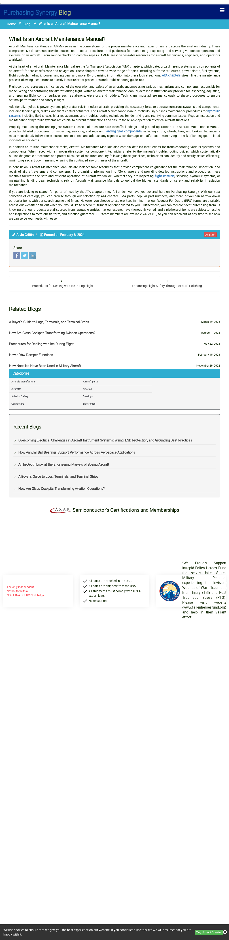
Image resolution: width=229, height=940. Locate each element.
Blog (37, 12)
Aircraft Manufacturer (23, 381)
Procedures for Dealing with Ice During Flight (41, 344)
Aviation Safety (19, 396)
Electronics (89, 403)
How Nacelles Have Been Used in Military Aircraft (45, 366)
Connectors (17, 403)
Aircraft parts (90, 381)
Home (11, 24)
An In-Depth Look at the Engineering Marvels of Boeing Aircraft (63, 464)
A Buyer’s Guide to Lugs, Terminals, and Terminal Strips (49, 322)
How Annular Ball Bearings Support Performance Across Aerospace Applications (76, 452)
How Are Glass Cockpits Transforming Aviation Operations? (52, 333)
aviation (210, 234)
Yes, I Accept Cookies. (209, 932)
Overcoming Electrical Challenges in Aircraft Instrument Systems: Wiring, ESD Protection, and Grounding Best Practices (105, 440)
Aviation (87, 388)
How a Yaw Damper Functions (31, 355)
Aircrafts (16, 388)
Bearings (88, 396)
